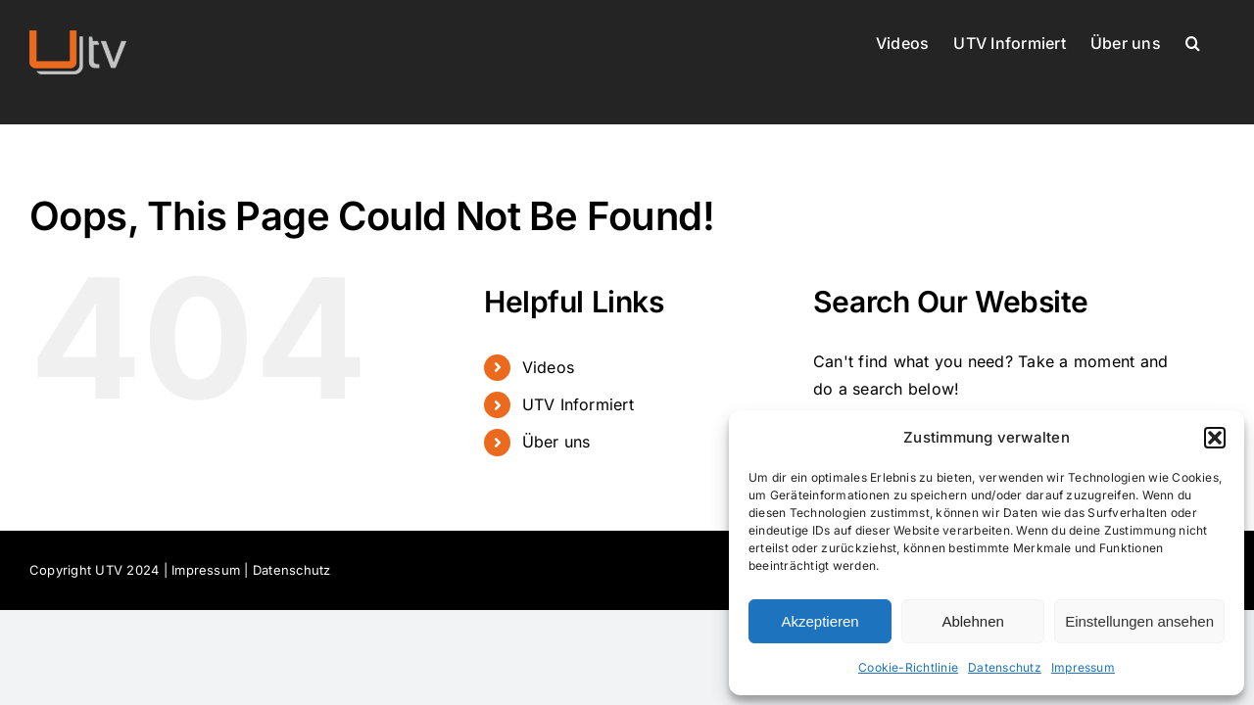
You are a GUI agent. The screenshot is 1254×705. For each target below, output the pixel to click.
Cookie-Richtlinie (908, 667)
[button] (1215, 437)
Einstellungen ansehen (1139, 621)
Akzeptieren (819, 621)
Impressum (1083, 667)
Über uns (556, 441)
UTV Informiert (578, 404)
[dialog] (986, 552)
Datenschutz (1004, 667)
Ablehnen (972, 621)
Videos (548, 367)
